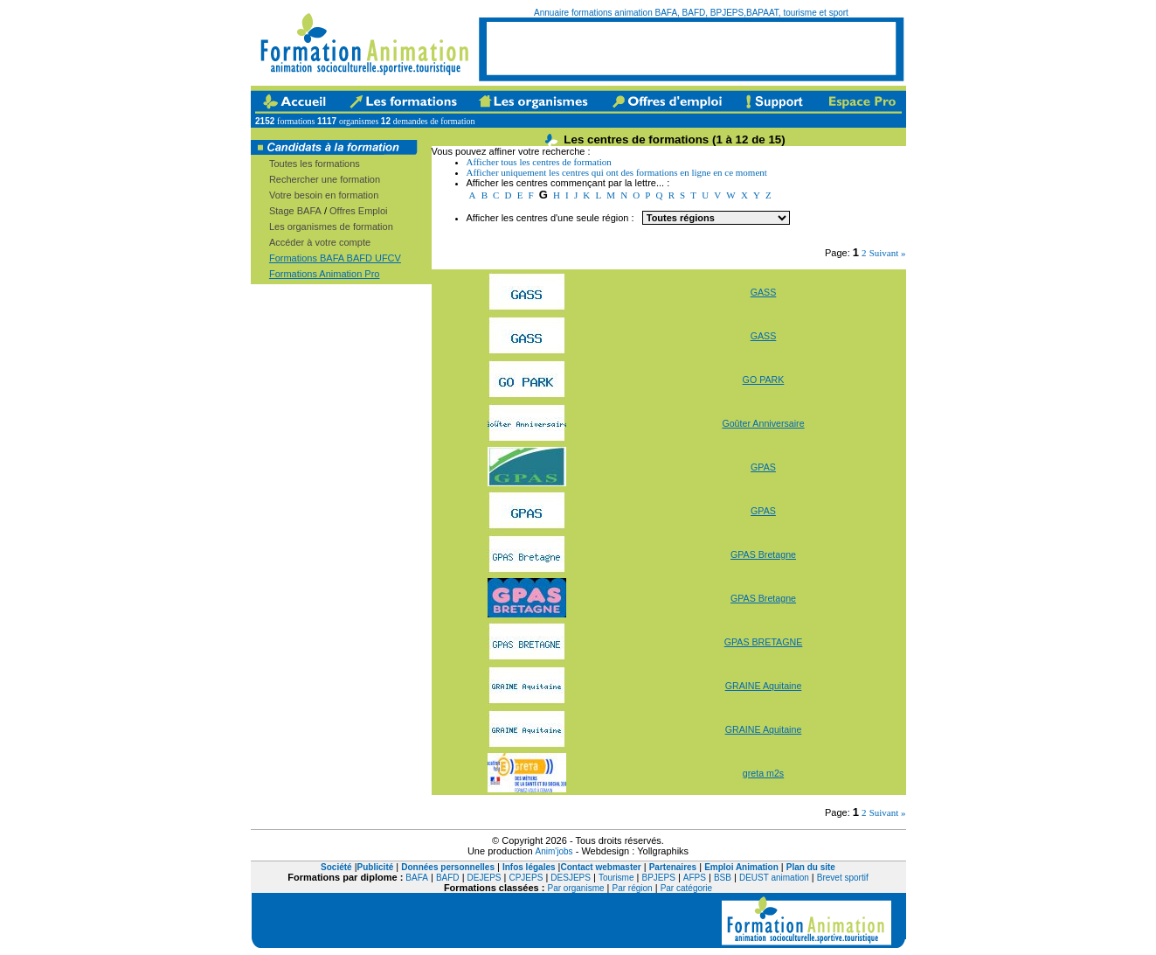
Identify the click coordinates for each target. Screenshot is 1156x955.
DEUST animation (774, 877)
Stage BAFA (295, 211)
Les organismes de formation (331, 226)
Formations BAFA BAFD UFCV (335, 258)
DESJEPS (570, 877)
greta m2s (763, 773)
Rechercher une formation (324, 179)
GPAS (763, 467)
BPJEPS (658, 877)
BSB (722, 877)
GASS (764, 292)
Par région (633, 888)
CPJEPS (526, 877)
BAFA (416, 877)
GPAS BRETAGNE (763, 642)
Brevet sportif (843, 877)
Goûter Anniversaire (763, 423)
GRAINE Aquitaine (763, 685)
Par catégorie (686, 888)
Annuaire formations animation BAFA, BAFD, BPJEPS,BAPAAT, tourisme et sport (691, 12)
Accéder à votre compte (319, 242)
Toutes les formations (314, 163)
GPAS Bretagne (763, 554)
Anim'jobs (554, 851)
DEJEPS (484, 877)
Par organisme (576, 888)
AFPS (694, 877)
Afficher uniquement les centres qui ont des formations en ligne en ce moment (617, 172)
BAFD (448, 877)
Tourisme (616, 877)
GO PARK (764, 379)
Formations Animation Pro (324, 273)
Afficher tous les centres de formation (539, 162)
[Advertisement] (691, 48)
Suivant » (887, 252)
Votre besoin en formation (323, 195)
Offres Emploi (358, 211)
